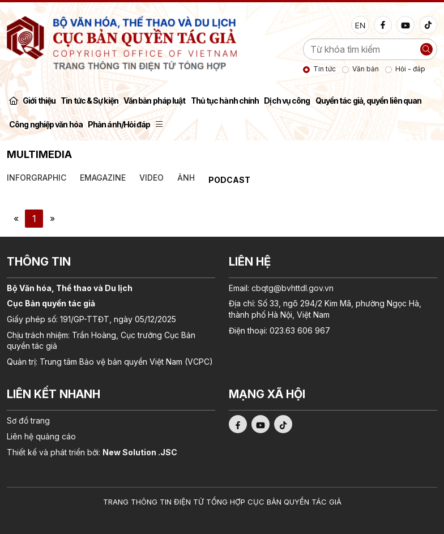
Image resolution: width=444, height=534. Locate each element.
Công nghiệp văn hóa (46, 124)
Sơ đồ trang (28, 420)
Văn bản (365, 69)
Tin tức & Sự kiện (89, 100)
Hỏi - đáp (410, 69)
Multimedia (39, 154)
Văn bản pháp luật (154, 100)
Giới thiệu (39, 100)
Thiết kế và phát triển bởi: (92, 452)
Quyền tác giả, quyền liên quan (368, 100)
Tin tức (324, 69)
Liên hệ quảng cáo (41, 436)
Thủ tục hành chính (225, 100)
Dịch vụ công (287, 100)
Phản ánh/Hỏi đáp (119, 124)
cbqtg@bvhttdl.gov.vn (292, 288)
